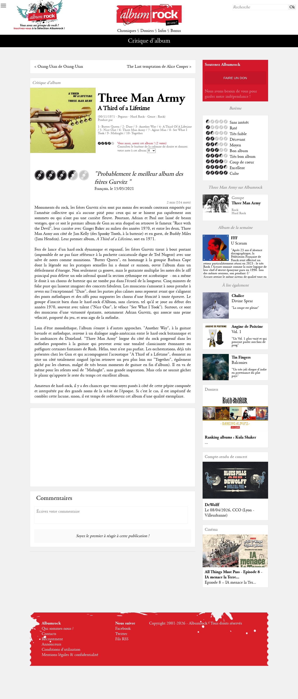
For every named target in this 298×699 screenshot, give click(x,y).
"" (235, 267)
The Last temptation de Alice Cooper (157, 66)
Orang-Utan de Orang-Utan (60, 66)
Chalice (238, 295)
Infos (162, 30)
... (206, 442)
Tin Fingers (241, 357)
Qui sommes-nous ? (58, 628)
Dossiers (147, 30)
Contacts (49, 634)
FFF (234, 238)
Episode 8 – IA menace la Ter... (230, 582)
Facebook (123, 628)
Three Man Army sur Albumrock (235, 187)
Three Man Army (141, 98)
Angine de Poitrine (247, 326)
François (101, 188)
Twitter (121, 634)
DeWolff (212, 504)
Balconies (239, 362)
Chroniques (126, 30)
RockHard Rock (239, 211)
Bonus (176, 30)
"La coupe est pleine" (245, 308)
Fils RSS (121, 639)
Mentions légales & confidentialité (70, 654)
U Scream (239, 243)
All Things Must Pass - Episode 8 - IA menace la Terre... (233, 574)
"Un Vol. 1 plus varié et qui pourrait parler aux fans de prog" (249, 341)
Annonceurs (51, 644)
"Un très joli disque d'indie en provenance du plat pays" (249, 372)
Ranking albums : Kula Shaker (230, 437)
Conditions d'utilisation (61, 649)
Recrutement (52, 639)
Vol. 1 (236, 332)
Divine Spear (242, 301)
